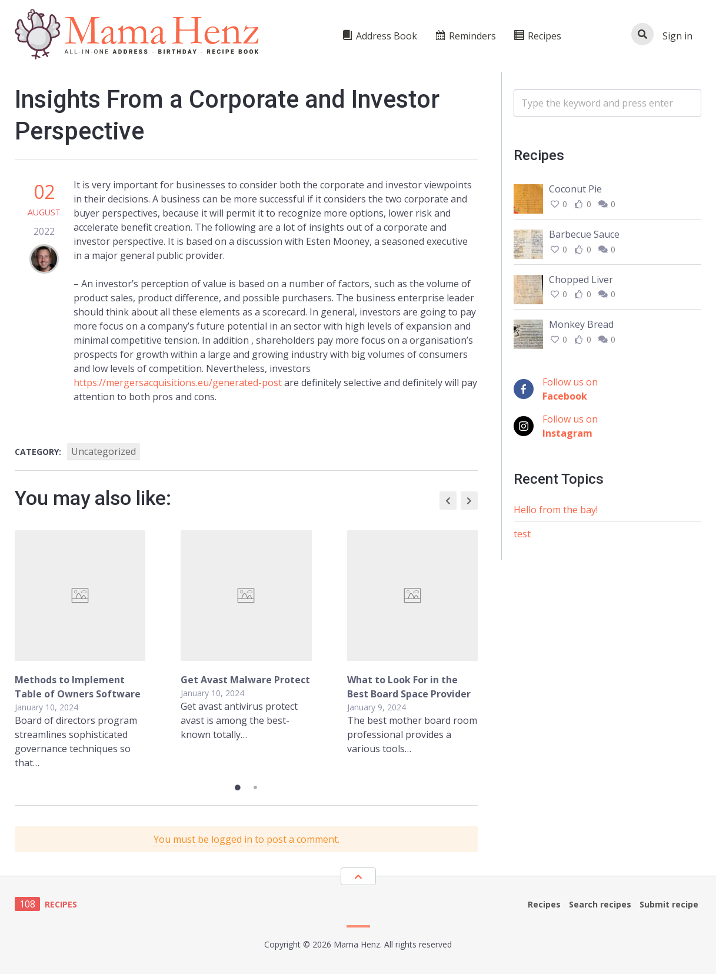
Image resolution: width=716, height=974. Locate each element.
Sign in (677, 35)
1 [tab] (238, 787)
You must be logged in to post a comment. (246, 839)
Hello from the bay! (556, 509)
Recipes (544, 904)
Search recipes (600, 904)
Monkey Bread (581, 324)
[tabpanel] (246, 650)
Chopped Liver (581, 279)
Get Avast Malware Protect (245, 679)
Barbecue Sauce (584, 234)
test (522, 533)
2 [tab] (255, 787)
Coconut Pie (575, 188)
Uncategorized (103, 451)
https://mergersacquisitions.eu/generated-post (178, 382)
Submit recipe (669, 904)
